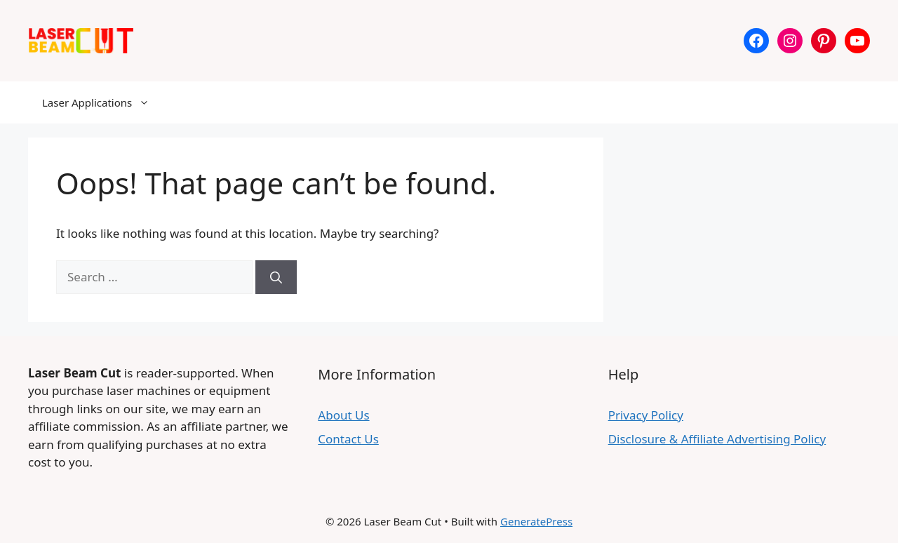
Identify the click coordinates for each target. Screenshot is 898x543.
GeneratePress (536, 521)
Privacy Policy (645, 415)
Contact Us (348, 439)
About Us (343, 415)
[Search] (276, 277)
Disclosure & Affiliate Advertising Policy (717, 439)
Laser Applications (102, 102)
